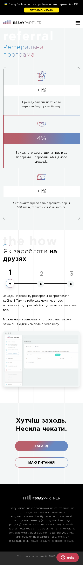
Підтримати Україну (41, 10)
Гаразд (41, 446)
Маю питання (41, 462)
